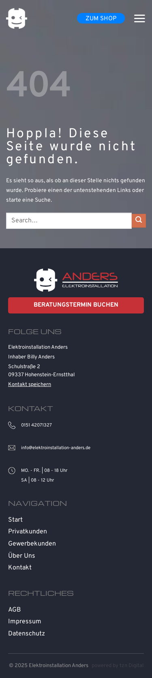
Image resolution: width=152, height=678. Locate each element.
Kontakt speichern (29, 385)
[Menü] (139, 18)
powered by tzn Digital (117, 666)
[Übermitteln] (139, 221)
